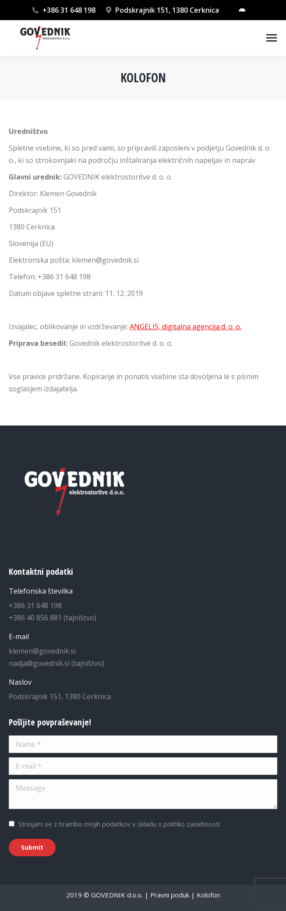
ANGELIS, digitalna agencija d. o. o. (185, 326)
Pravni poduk (169, 894)
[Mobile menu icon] (271, 37)
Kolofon (208, 894)
